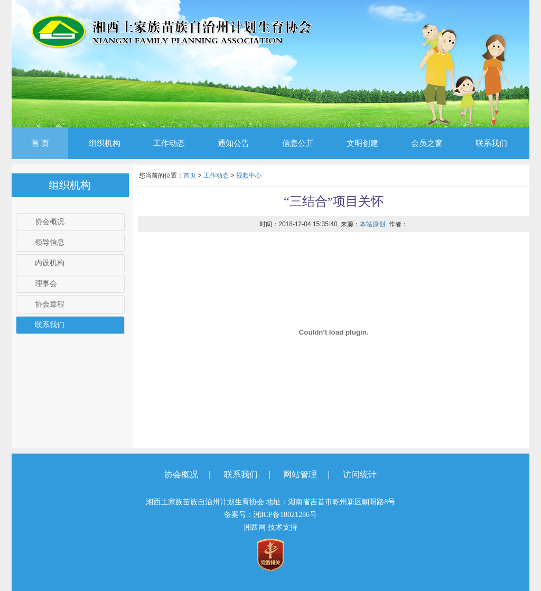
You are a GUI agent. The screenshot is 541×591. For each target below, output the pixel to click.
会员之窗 (427, 143)
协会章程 (49, 304)
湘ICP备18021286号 (285, 515)
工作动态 (169, 143)
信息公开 (298, 143)
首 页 (40, 143)
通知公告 (233, 143)
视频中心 (249, 175)
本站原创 (372, 224)
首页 (189, 175)
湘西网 (255, 527)
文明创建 (362, 143)
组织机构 (104, 143)
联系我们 (491, 143)
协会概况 (49, 222)
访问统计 (360, 474)
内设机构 (49, 263)
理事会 (46, 284)
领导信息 (49, 242)
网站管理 (300, 474)
